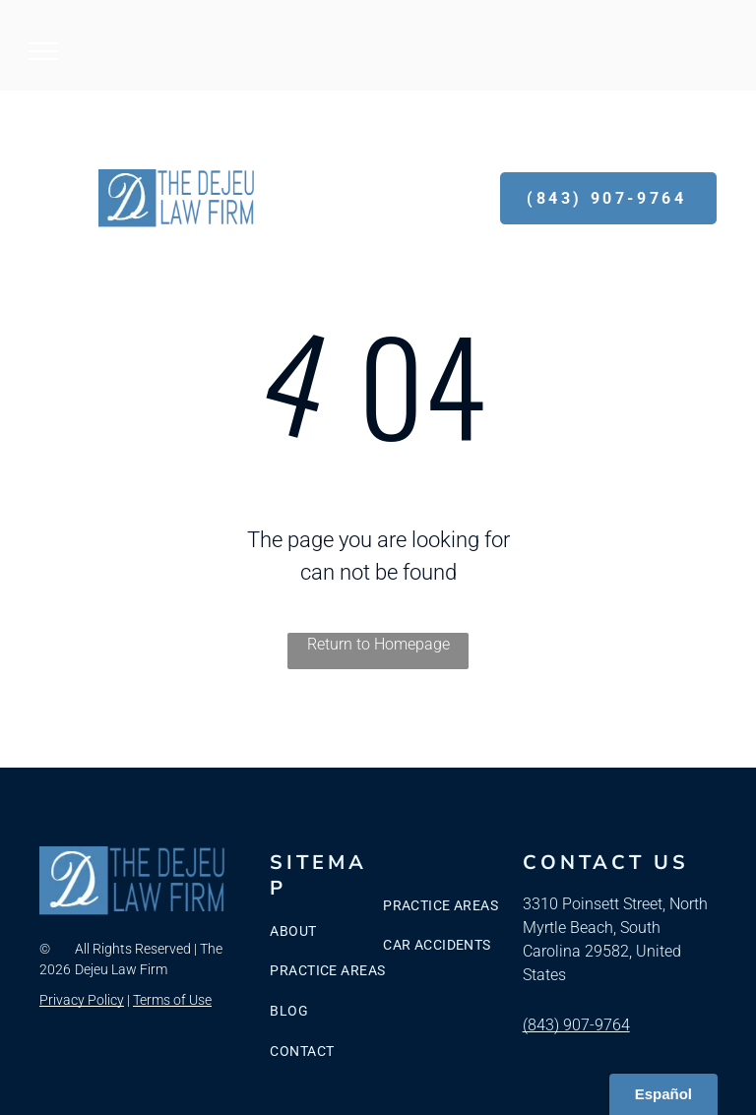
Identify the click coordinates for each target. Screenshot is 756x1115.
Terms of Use (172, 1000)
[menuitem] (349, 931)
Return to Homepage (378, 644)
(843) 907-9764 (576, 1025)
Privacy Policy (81, 1000)
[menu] (43, 51)
